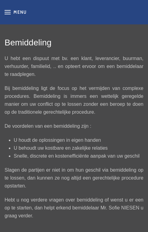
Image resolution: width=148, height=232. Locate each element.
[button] (16, 12)
